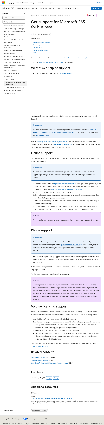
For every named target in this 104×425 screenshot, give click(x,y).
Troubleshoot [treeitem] (8, 76)
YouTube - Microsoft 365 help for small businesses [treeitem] (14, 33)
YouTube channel (65, 73)
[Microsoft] (3, 2)
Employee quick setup (39, 360)
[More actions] (99, 15)
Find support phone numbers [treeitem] (13, 90)
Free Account (96, 8)
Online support (37, 45)
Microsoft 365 (42, 15)
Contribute (35, 424)
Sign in (99, 3)
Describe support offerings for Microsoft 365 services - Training (51, 398)
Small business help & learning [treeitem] (13, 29)
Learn (33, 15)
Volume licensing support (40, 50)
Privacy (43, 424)
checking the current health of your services (52, 141)
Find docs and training (39, 357)
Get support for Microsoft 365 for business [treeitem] (15, 83)
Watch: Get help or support (41, 42)
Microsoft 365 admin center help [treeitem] (14, 26)
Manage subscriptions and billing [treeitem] (14, 59)
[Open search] (94, 3)
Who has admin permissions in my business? (66, 189)
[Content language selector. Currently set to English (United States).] (11, 418)
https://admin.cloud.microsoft (63, 183)
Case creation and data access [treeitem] (15, 87)
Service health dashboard (61, 144)
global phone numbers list (70, 245)
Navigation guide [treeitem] (9, 93)
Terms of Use (73, 424)
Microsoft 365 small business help (51, 62)
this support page (42, 135)
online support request (39, 346)
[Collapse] (25, 13)
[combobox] (13, 18)
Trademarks (83, 424)
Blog (26, 424)
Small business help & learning (75, 58)
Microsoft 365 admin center (59, 15)
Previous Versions (17, 424)
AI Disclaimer (6, 424)
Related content (38, 53)
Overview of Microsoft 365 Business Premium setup (49, 363)
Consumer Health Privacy (57, 424)
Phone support (37, 47)
